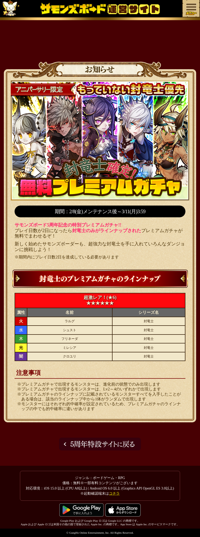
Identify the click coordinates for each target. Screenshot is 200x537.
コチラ (114, 493)
